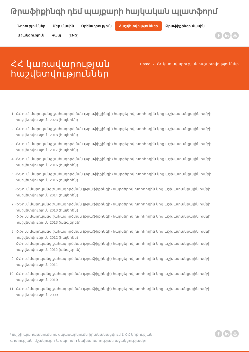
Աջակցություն (31, 35)
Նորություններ (31, 26)
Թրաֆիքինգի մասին (185, 26)
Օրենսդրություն (96, 26)
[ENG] (74, 35)
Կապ (56, 35)
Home (145, 63)
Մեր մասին (63, 26)
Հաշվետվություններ (138, 26)
